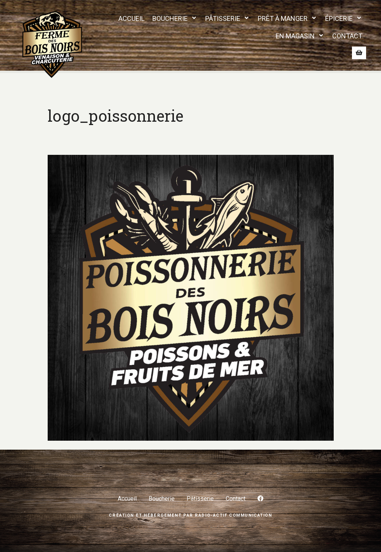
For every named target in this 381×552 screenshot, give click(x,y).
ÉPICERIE (339, 18)
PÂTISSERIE (222, 18)
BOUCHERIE (170, 18)
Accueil (127, 498)
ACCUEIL (131, 18)
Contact (235, 498)
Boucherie (162, 498)
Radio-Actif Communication (233, 515)
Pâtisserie (200, 498)
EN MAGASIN (295, 36)
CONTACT (347, 36)
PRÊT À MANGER (283, 18)
